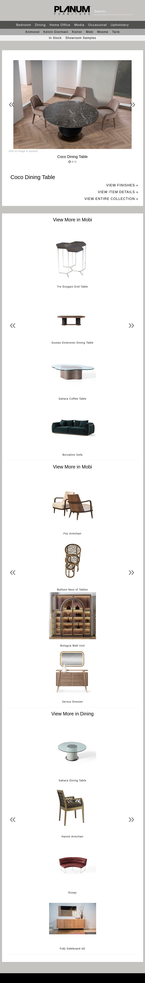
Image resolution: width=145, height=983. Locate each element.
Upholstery (120, 25)
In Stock (55, 37)
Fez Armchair (73, 533)
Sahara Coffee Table (72, 398)
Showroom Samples (80, 37)
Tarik (116, 31)
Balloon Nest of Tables (72, 589)
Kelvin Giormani (55, 31)
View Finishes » (122, 185)
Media (79, 25)
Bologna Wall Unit (72, 645)
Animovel (32, 31)
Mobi (89, 31)
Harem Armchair (72, 836)
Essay (72, 892)
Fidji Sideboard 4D (72, 948)
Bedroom (23, 25)
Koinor (77, 31)
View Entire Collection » (111, 199)
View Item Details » (118, 192)
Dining (40, 25)
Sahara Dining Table (72, 780)
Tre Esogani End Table (72, 286)
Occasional (97, 25)
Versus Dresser (72, 701)
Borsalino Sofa (72, 454)
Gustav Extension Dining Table (72, 342)
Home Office (59, 25)
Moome (102, 31)
